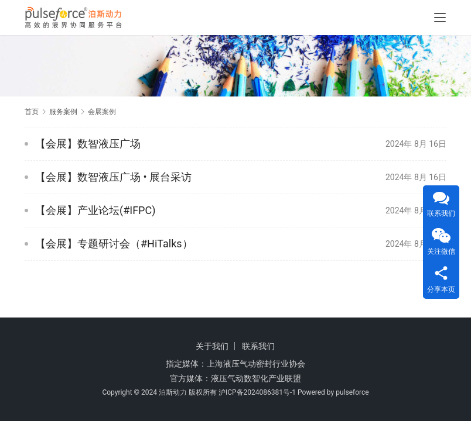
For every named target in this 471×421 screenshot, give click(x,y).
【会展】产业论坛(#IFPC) (95, 210)
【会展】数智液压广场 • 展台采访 (113, 177)
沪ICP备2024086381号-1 (257, 392)
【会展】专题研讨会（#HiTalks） (114, 243)
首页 (32, 112)
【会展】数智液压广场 (88, 143)
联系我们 (258, 346)
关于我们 (212, 346)
